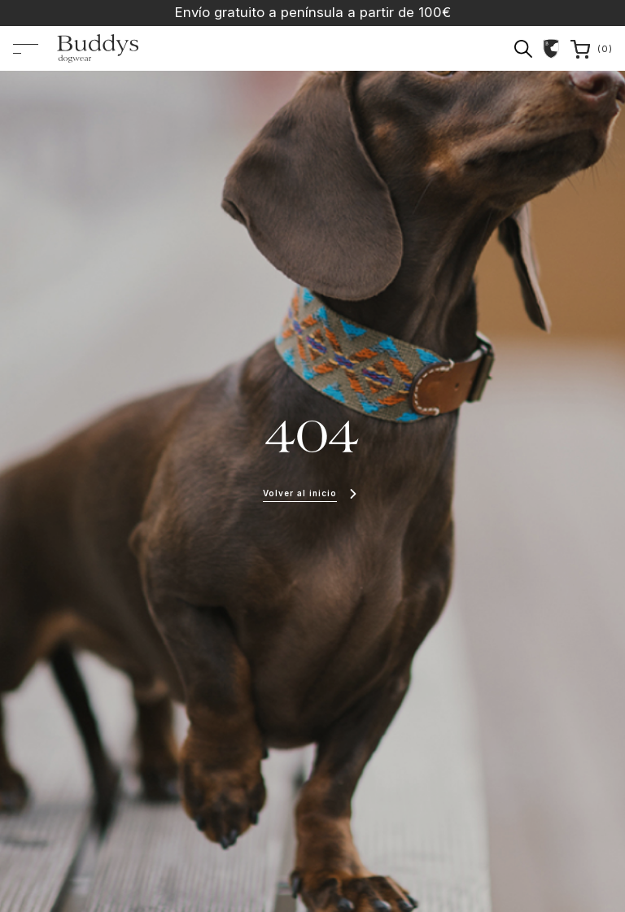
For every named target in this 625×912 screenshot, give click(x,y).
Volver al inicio (300, 493)
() (591, 49)
